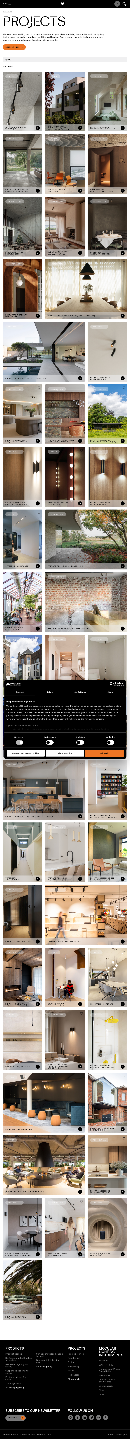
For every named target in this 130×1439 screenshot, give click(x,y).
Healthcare (73, 1375)
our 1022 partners (23, 706)
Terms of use (44, 1434)
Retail (71, 1370)
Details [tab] (49, 692)
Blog (101, 1390)
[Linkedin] (84, 1417)
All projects (74, 1379)
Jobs (101, 1394)
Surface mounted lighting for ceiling (18, 1359)
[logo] (62, 3)
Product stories (13, 1354)
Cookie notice (27, 1434)
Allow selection (65, 753)
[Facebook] (77, 1417)
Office (71, 1362)
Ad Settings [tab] (80, 692)
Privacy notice (10, 1434)
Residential (74, 1358)
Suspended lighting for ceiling (17, 1371)
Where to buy (106, 1365)
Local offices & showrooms (107, 1380)
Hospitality (73, 1366)
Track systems (13, 1383)
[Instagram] (70, 1417)
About (111, 1434)
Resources (104, 1375)
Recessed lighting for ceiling (16, 1365)
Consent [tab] (19, 692)
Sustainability (106, 1386)
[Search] (117, 4)
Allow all (104, 753)
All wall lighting (44, 1366)
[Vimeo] (91, 1417)
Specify (8, 59)
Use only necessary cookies (25, 753)
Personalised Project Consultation (110, 1370)
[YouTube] (98, 1417)
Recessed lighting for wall (47, 1361)
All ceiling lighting (14, 1387)
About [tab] (110, 692)
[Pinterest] (105, 1417)
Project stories (76, 1354)
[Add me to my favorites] (39, 75)
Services (103, 1360)
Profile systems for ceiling (15, 1378)
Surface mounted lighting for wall (49, 1355)
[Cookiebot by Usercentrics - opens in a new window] (112, 684)
